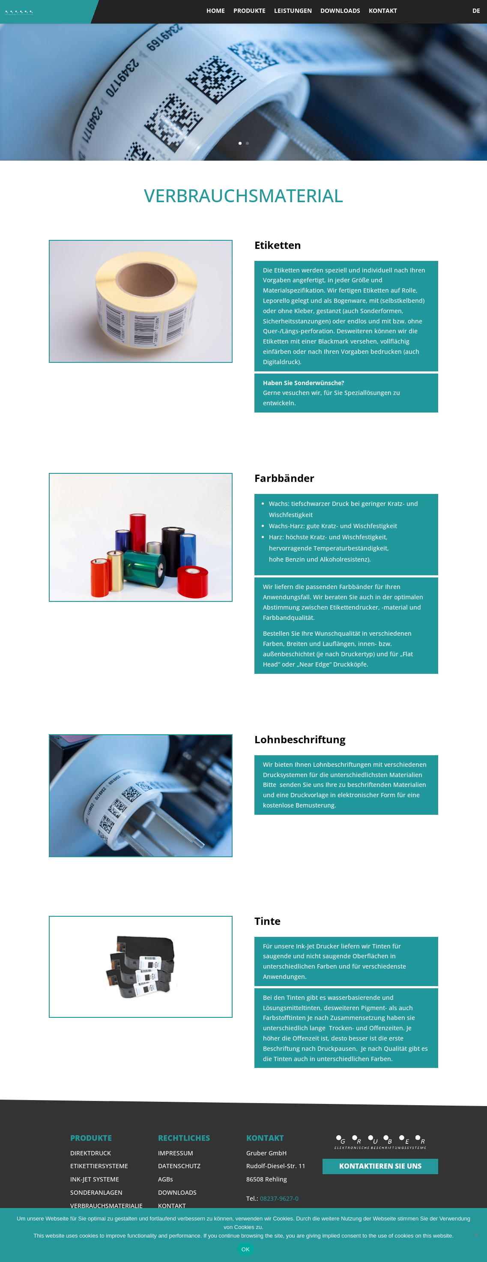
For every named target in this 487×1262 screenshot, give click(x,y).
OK (246, 1249)
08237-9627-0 (279, 1198)
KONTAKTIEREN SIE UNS (380, 1166)
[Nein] (476, 1235)
